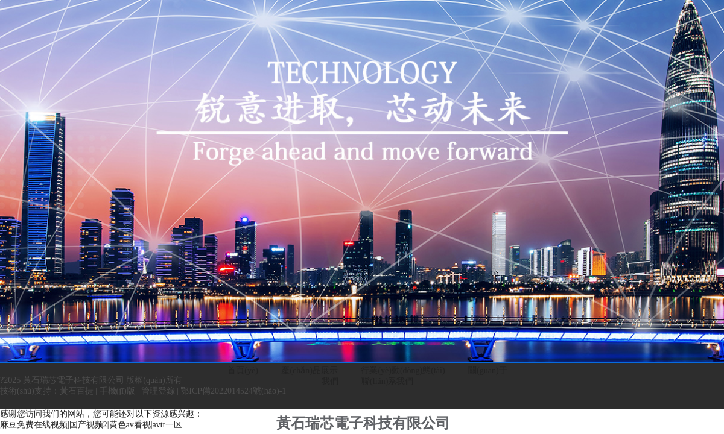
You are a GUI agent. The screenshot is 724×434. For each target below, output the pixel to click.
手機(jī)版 (117, 390)
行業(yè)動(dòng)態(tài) (403, 370)
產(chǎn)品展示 (309, 370)
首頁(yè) (242, 370)
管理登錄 (158, 390)
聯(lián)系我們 (387, 381)
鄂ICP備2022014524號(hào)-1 (233, 390)
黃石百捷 (77, 390)
